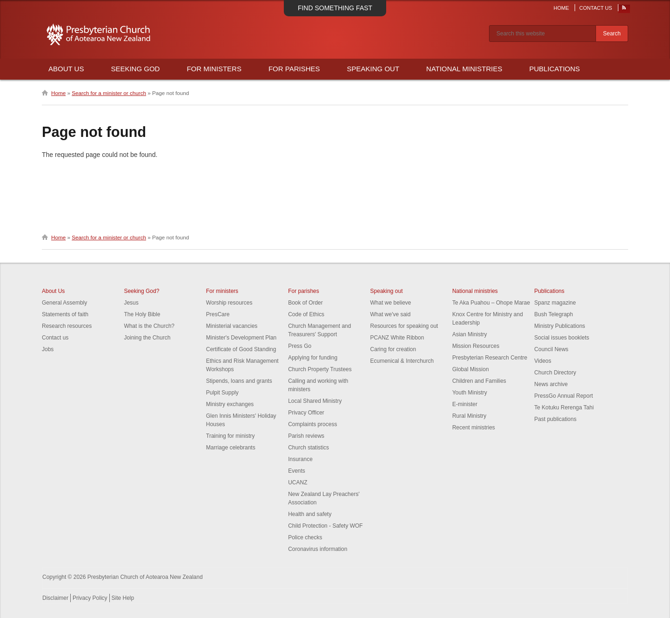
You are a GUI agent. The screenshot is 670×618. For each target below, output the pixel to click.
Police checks (305, 537)
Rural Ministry (469, 416)
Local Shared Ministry (315, 401)
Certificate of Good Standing (241, 349)
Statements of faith (65, 314)
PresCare (218, 314)
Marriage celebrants (230, 447)
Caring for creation (393, 349)
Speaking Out (373, 69)
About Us (66, 69)
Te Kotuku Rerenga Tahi (564, 407)
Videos (542, 361)
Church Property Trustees (320, 369)
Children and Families (479, 381)
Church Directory (555, 372)
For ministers (222, 291)
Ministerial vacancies (232, 326)
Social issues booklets (561, 337)
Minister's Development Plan (241, 337)
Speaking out (386, 291)
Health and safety (309, 514)
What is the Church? (149, 326)
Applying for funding (312, 357)
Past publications (555, 419)
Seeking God (135, 69)
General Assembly (64, 302)
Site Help (123, 598)
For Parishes (294, 69)
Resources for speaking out (404, 326)
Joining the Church (147, 337)
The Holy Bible (142, 314)
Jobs (48, 349)
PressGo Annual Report (563, 396)
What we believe (390, 302)
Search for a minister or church (109, 93)
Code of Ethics (306, 314)
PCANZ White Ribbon (397, 337)
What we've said (390, 314)
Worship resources (229, 302)
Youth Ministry (469, 392)
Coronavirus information (317, 549)
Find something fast (335, 8)
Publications (554, 69)
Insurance (300, 459)
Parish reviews (306, 436)
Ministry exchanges (230, 404)
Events (296, 471)
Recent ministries (473, 427)
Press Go (299, 346)
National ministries (475, 291)
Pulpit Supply (222, 392)
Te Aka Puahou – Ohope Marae (491, 302)
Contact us (55, 337)
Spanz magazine (555, 302)
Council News (551, 349)
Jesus (131, 302)
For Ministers (214, 69)
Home (561, 8)
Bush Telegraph (553, 314)
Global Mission (470, 369)
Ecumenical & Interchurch (402, 361)
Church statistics (308, 447)
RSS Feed (624, 10)
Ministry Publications (559, 326)
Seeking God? (141, 291)
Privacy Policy (90, 598)
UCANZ (297, 482)
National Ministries (464, 69)
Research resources (67, 326)
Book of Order (305, 302)
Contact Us (595, 8)
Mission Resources (475, 346)
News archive (551, 384)
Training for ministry (230, 436)
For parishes (303, 291)
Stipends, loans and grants (239, 381)
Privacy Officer (306, 412)
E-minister (464, 404)
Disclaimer (55, 598)
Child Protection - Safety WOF (325, 526)
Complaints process (312, 424)
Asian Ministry (469, 334)
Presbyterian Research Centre (489, 357)
